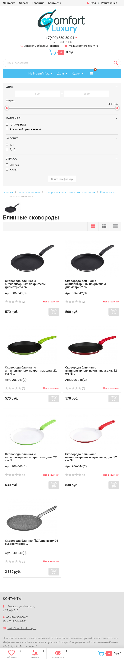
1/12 (11, 149)
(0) (15, 302)
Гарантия (38, 2)
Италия (12, 164)
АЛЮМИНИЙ (16, 124)
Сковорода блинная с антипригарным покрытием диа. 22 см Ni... (31, 370)
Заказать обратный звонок (41, 45)
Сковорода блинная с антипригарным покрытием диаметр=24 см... (25, 284)
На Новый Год (38, 73)
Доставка (9, 2)
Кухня (76, 73)
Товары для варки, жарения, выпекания (70, 192)
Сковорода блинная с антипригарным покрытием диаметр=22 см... (85, 284)
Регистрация (109, 2)
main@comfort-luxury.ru (83, 45)
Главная (8, 192)
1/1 (10, 144)
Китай (11, 169)
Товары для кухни (29, 192)
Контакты (54, 2)
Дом (60, 73)
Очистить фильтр (62, 178)
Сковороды (107, 192)
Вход (91, 2)
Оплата (24, 2)
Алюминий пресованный (23, 129)
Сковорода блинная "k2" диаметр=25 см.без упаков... (31, 542)
